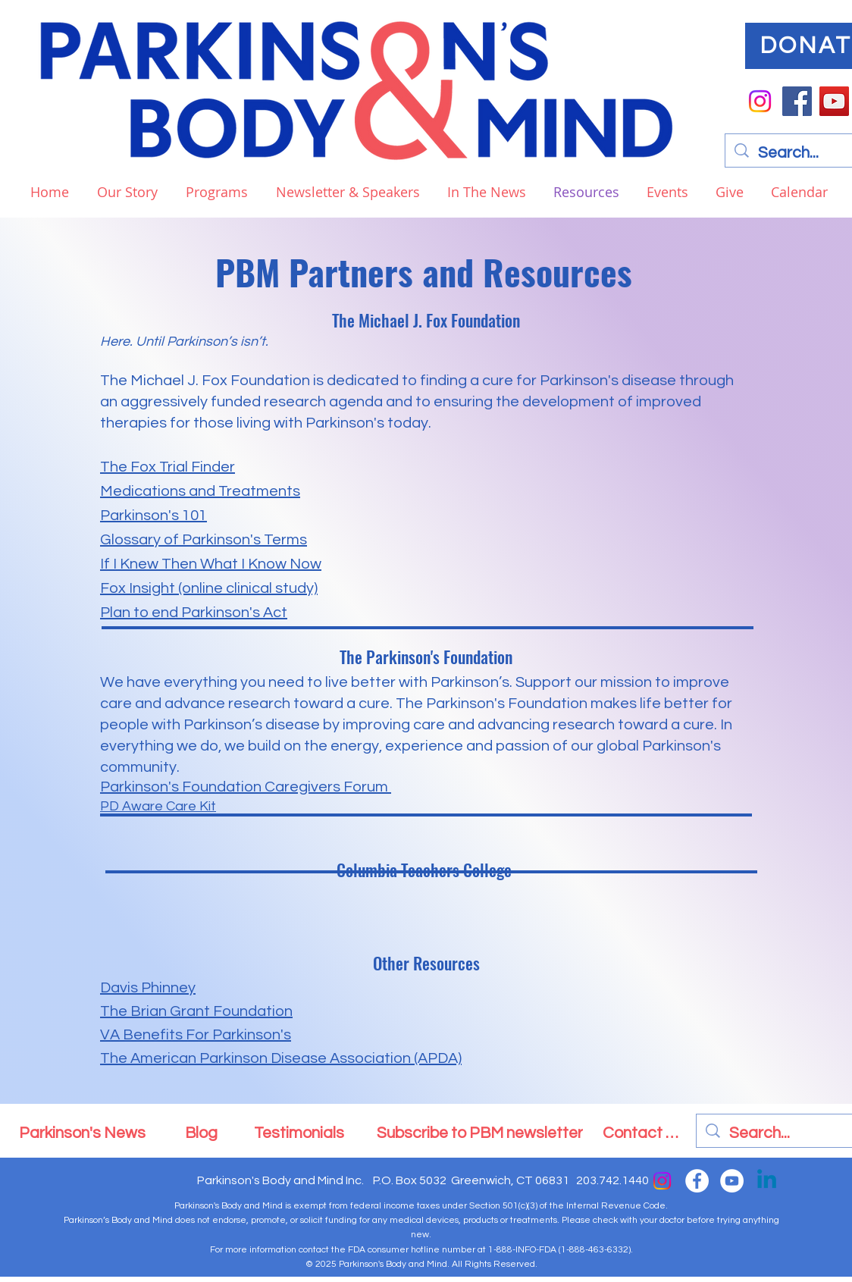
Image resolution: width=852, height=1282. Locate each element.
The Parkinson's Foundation (426, 656)
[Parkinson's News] (82, 1132)
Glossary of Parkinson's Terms (203, 539)
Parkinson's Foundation (181, 787)
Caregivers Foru (318, 787)
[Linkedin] (766, 1181)
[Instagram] (760, 101)
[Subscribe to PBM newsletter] (479, 1132)
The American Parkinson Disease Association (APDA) (281, 1058)
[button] (214, 192)
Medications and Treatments (200, 491)
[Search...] (787, 1133)
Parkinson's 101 (153, 515)
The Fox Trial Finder (167, 467)
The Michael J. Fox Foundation (426, 320)
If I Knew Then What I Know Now (210, 564)
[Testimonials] (299, 1132)
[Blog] (201, 1132)
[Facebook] (797, 101)
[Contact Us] (642, 1132)
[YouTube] (834, 101)
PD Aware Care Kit (158, 806)
